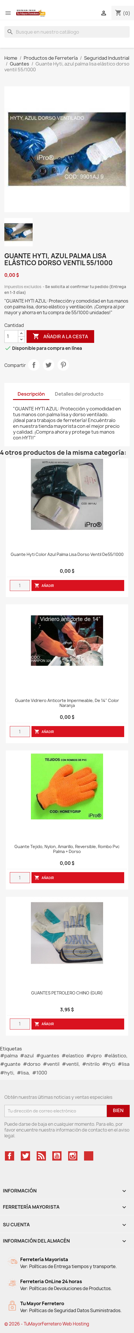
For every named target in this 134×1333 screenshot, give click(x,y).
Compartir (34, 365)
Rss (41, 1156)
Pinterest (63, 365)
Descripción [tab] (31, 394)
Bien (118, 1110)
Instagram (72, 1156)
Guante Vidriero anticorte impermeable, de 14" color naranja (67, 703)
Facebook (9, 1156)
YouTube (57, 1156)
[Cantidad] (11, 336)
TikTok (88, 1156)
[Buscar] (67, 32)
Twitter (25, 1156)
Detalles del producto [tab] (79, 394)
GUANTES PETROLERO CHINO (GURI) (67, 993)
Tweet (48, 365)
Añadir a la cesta (60, 336)
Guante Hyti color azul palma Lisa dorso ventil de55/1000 (67, 554)
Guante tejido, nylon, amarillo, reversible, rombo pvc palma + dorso (67, 849)
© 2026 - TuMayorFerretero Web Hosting (46, 1324)
